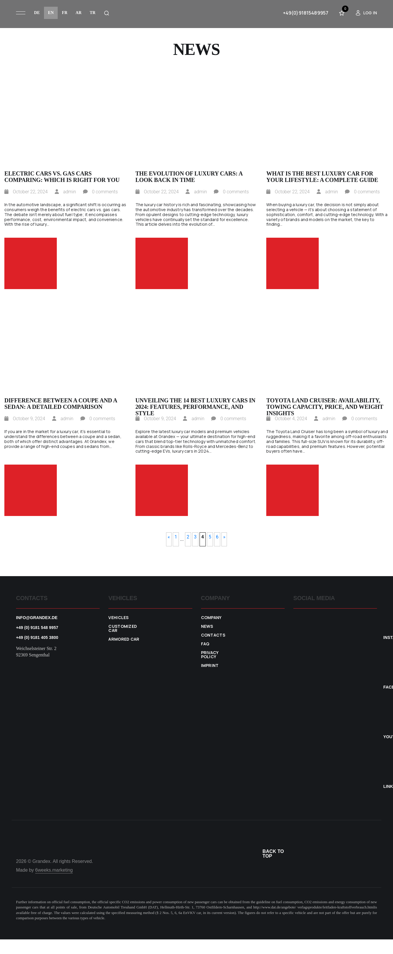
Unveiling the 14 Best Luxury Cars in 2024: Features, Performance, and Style (195, 403)
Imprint (210, 665)
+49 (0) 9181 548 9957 (37, 627)
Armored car (124, 639)
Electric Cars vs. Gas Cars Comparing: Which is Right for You (61, 176)
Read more (30, 263)
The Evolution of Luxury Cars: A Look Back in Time (188, 176)
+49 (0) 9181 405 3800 (37, 637)
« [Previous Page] (169, 537)
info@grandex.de (37, 618)
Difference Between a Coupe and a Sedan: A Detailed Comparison (60, 403)
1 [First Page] (176, 537)
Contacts (213, 635)
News (207, 626)
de (37, 13)
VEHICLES (118, 618)
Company (211, 618)
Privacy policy (209, 655)
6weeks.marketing (54, 870)
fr (64, 13)
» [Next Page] (224, 537)
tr (93, 13)
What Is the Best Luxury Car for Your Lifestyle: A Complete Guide (322, 176)
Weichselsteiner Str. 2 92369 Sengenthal (36, 651)
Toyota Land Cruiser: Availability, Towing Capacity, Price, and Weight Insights (324, 403)
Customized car (122, 628)
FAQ (205, 644)
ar (78, 13)
